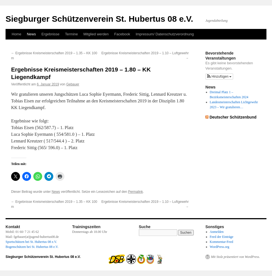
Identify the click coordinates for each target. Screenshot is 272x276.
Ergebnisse (50, 34)
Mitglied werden (96, 34)
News (31, 34)
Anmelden (217, 232)
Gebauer (72, 84)
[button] (219, 76)
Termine (71, 34)
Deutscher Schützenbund (233, 117)
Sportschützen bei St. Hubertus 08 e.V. (31, 242)
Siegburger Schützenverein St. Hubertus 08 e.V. (99, 18)
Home (16, 34)
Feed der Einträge (221, 237)
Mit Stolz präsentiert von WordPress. (235, 257)
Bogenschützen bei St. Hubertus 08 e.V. (32, 247)
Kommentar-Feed (221, 242)
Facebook (122, 34)
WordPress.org (219, 247)
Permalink (135, 192)
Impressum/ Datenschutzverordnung (165, 34)
